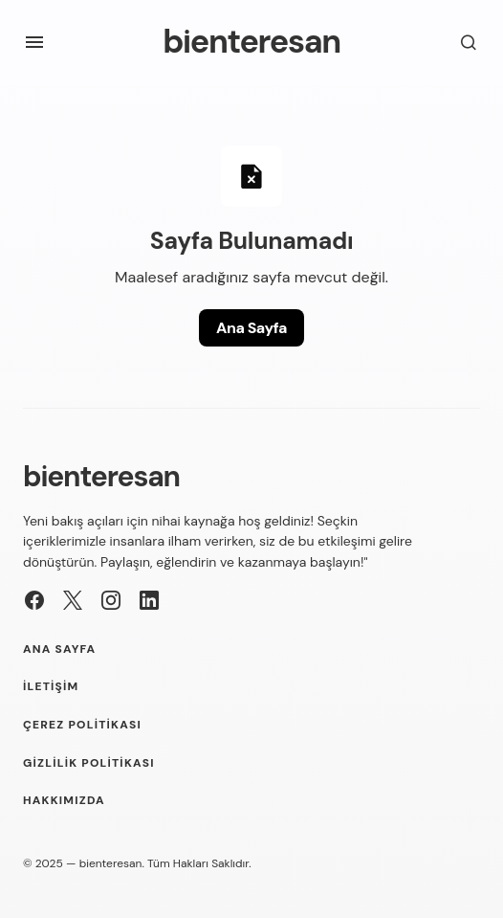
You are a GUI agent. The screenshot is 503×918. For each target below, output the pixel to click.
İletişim (50, 687)
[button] (34, 42)
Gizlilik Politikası (89, 763)
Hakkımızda (64, 801)
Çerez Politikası (82, 725)
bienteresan (251, 41)
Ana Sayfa (251, 328)
